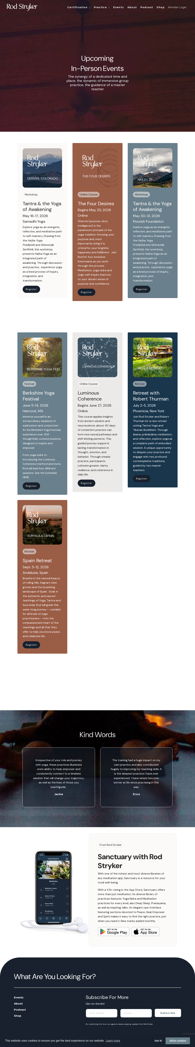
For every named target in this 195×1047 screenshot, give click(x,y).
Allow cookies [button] (177, 1040)
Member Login (177, 7)
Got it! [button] (158, 1040)
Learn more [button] (113, 1040)
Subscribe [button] (167, 1013)
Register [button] (31, 289)
